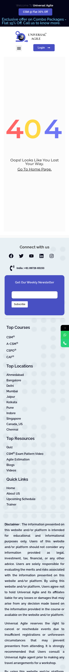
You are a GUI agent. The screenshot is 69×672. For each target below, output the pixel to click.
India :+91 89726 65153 (30, 268)
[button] (19, 48)
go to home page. (34, 169)
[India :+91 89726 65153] (12, 268)
